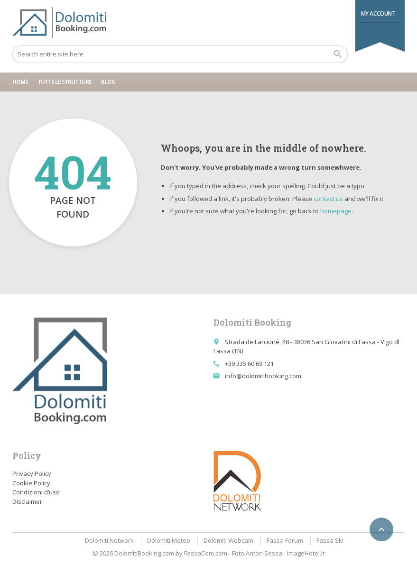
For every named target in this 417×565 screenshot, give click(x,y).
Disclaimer (27, 501)
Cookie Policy (31, 483)
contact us (328, 198)
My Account (378, 13)
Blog (108, 82)
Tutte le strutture (64, 82)
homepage (336, 211)
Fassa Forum (285, 540)
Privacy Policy (31, 473)
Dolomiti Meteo (168, 540)
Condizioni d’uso (36, 492)
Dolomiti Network (109, 540)
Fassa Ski (329, 540)
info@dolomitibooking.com (263, 376)
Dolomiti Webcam (228, 540)
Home (20, 82)
